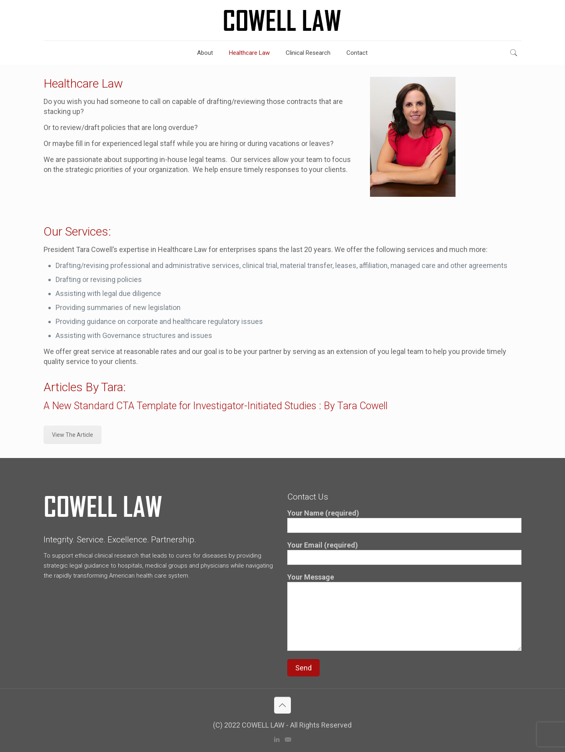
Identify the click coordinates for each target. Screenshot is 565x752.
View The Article (72, 435)
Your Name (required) (404, 521)
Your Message (404, 612)
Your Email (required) (404, 553)
